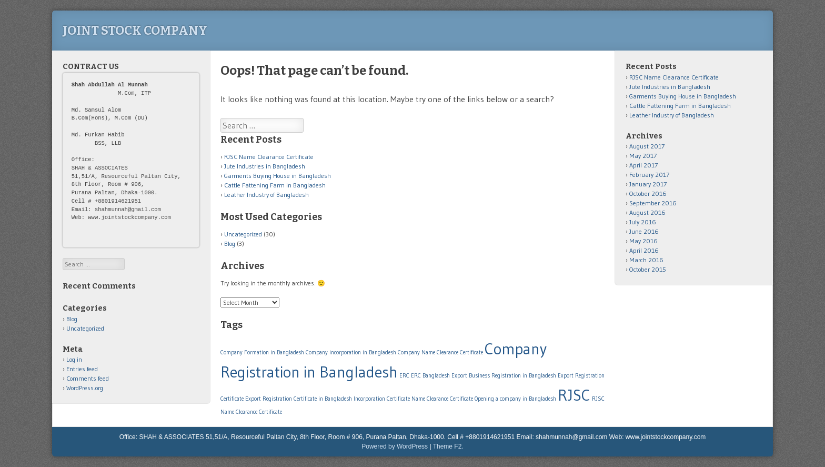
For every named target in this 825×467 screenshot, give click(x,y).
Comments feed (87, 378)
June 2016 (644, 231)
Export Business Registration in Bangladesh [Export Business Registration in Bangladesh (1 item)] (503, 375)
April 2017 (643, 165)
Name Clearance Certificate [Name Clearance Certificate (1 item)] (442, 398)
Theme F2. (448, 446)
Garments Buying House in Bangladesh (277, 176)
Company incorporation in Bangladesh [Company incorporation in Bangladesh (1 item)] (351, 352)
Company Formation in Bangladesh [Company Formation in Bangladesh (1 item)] (262, 352)
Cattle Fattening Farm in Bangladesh (275, 185)
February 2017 (649, 174)
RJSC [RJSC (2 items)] (574, 395)
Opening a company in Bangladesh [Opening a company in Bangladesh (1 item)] (515, 398)
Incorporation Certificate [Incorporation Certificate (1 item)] (382, 398)
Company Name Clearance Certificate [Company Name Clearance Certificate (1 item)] (440, 352)
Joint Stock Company (135, 30)
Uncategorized (243, 234)
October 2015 (647, 269)
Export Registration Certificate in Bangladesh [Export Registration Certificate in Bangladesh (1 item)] (298, 398)
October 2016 (648, 193)
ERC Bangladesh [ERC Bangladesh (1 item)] (430, 375)
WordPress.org (84, 388)
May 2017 (643, 156)
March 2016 (646, 260)
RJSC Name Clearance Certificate (269, 157)
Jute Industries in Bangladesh (264, 166)
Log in (74, 359)
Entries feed (82, 369)
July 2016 (642, 222)
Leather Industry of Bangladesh (266, 194)
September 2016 (653, 203)
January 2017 (648, 184)
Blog (229, 243)
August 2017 (647, 146)
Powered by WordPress (394, 446)
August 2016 (647, 212)
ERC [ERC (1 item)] (404, 375)
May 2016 (643, 241)
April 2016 (644, 250)
